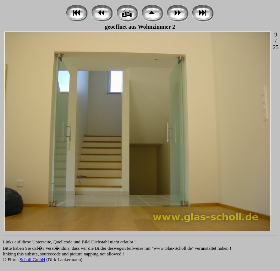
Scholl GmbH (32, 259)
